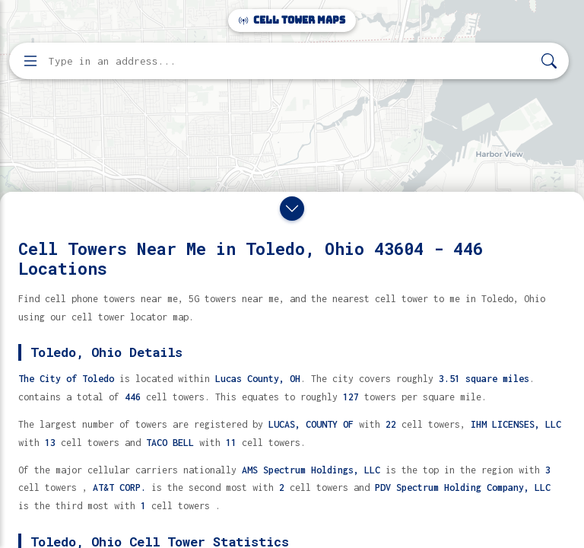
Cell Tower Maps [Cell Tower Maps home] (292, 20)
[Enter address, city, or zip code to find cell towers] (290, 61)
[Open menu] (30, 61)
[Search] (549, 61)
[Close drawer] (292, 208)
